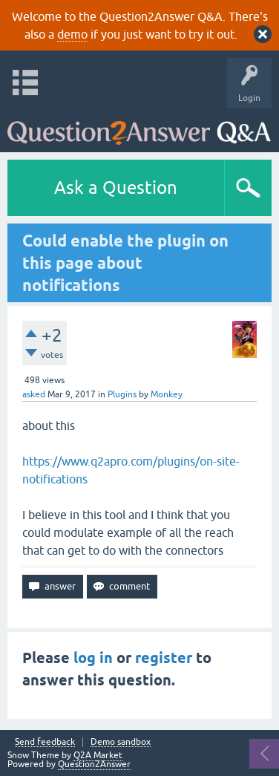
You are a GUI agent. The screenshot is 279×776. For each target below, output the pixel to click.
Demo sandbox (121, 742)
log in (93, 658)
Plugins (122, 394)
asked (33, 394)
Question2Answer (94, 764)
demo (72, 34)
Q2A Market (97, 755)
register (163, 658)
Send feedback (45, 742)
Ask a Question (115, 187)
